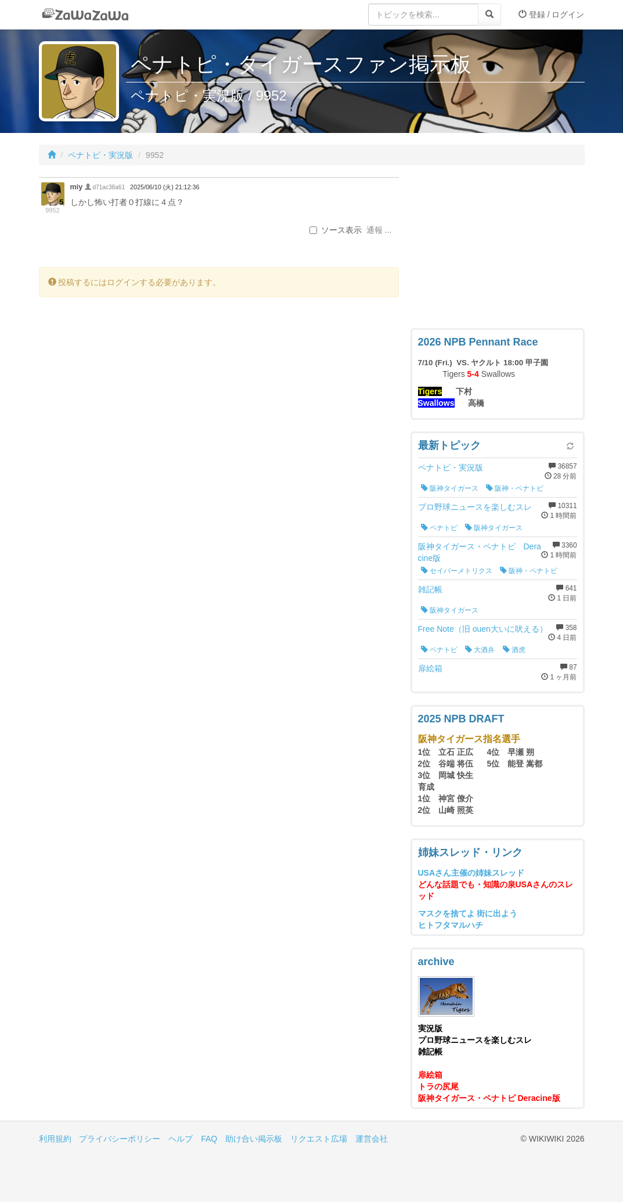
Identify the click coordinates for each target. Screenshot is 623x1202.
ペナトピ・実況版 (100, 155)
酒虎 (514, 650)
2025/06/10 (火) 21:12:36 (164, 186)
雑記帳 (430, 589)
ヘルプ (180, 1138)
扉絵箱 (430, 668)
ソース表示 (335, 230)
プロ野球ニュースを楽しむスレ (475, 507)
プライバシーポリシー (119, 1138)
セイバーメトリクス (456, 571)
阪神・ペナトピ (514, 488)
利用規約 (55, 1138)
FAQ (209, 1138)
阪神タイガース (449, 488)
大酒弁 (480, 650)
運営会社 (371, 1138)
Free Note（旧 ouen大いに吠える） (483, 629)
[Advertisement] (497, 249)
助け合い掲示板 (253, 1138)
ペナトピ (439, 528)
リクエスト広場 (318, 1138)
